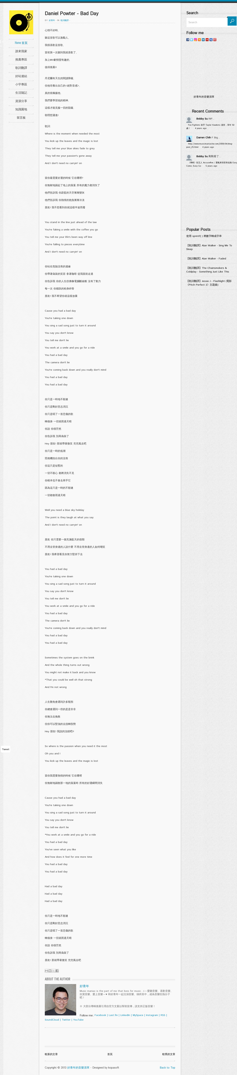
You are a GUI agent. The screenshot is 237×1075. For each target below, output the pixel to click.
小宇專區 (21, 84)
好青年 (52, 20)
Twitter (66, 1020)
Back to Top (167, 1068)
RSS (163, 1015)
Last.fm (113, 1015)
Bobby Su (202, 119)
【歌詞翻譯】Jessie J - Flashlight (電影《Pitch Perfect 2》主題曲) (209, 283)
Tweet (5, 749)
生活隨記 (21, 92)
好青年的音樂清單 (78, 1068)
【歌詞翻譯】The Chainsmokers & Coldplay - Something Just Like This (207, 270)
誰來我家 (21, 51)
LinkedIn (125, 1015)
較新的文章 (51, 1054)
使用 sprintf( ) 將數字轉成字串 (204, 236)
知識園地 (21, 109)
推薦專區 (21, 59)
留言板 (21, 117)
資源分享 (21, 101)
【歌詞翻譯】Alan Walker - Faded (206, 258)
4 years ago (200, 128)
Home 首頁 (21, 42)
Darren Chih (203, 137)
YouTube (78, 1020)
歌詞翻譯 (21, 67)
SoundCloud (52, 1020)
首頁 (110, 1054)
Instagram (152, 1015)
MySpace (138, 1015)
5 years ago (211, 166)
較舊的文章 (168, 1054)
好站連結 (21, 76)
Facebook (100, 1015)
